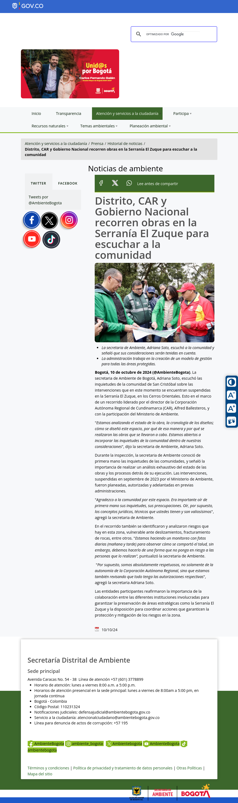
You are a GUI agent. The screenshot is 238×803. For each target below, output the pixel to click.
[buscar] (173, 34)
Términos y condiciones (48, 767)
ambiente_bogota (84, 743)
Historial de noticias (124, 143)
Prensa (97, 143)
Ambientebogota (124, 743)
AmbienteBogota (46, 743)
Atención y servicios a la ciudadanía (56, 143)
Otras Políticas (189, 767)
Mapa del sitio (40, 773)
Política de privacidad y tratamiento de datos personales (123, 767)
